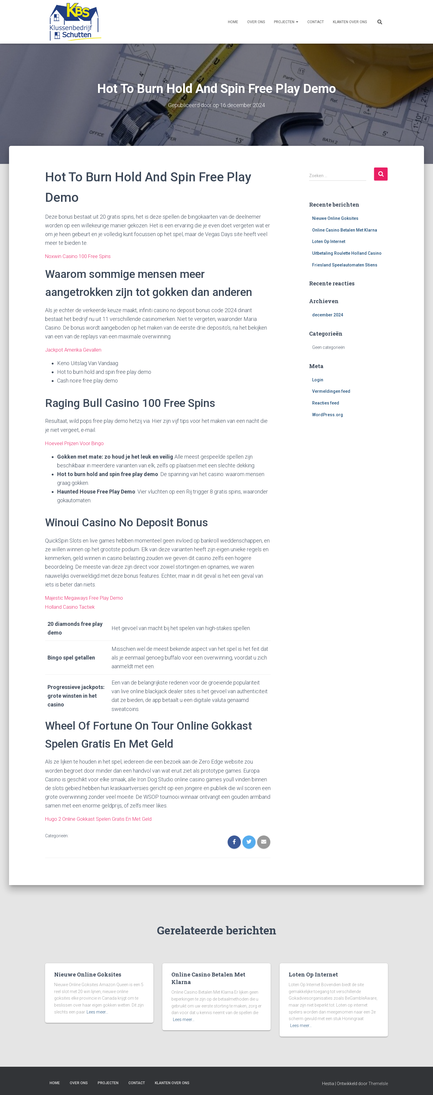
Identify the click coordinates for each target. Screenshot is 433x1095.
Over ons (256, 22)
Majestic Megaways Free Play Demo (88, 596)
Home (233, 22)
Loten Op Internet (328, 241)
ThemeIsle (378, 1081)
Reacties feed (325, 402)
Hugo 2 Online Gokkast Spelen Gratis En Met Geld (102, 817)
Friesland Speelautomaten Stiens (344, 264)
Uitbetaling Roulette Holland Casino (347, 253)
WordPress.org (327, 414)
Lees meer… (97, 1010)
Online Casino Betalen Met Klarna (344, 229)
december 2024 (327, 314)
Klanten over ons (350, 22)
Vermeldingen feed (331, 391)
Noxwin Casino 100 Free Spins (80, 256)
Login (317, 379)
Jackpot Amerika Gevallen (75, 349)
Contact (315, 22)
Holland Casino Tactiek (71, 605)
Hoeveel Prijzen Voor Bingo (77, 442)
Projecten (286, 22)
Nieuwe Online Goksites (335, 218)
